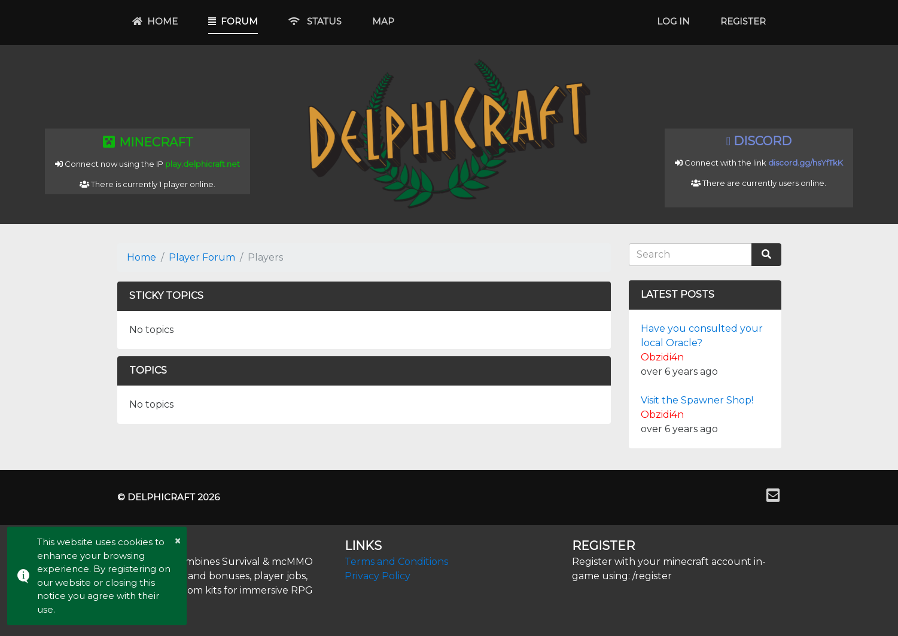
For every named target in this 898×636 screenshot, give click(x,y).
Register (743, 21)
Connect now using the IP (147, 164)
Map (383, 21)
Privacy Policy (377, 576)
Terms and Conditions (396, 561)
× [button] (177, 541)
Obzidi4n (662, 357)
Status (315, 21)
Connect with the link (759, 162)
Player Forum (202, 257)
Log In (673, 21)
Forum (233, 21)
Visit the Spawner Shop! (697, 400)
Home (155, 21)
